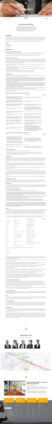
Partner (28, 405)
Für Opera (7, 251)
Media (21, 412)
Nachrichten (16, 408)
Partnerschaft (33, 415)
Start (5, 18)
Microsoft (28, 410)
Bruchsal (39, 408)
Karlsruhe (39, 410)
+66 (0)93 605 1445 (25, 0)
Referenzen (16, 412)
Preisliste (16, 417)
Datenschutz (21, 415)
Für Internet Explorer (8, 252)
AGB (20, 417)
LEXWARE (28, 408)
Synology (28, 412)
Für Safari (7, 253)
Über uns (5, 405)
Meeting (28, 415)
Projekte (21, 410)
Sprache (39, 413)
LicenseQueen (33, 410)
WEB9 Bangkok (21, 0)
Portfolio (16, 410)
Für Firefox (7, 250)
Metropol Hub (33, 408)
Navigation (17, 405)
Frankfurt (44, 408)
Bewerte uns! (28, 417)
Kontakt (32, 417)
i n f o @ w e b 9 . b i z (31, 0)
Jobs (21, 408)
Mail (26, 369)
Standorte (40, 405)
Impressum (16, 415)
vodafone (33, 412)
